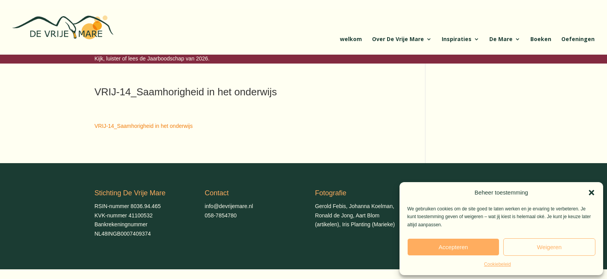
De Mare (501, 39)
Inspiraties (457, 39)
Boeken (540, 39)
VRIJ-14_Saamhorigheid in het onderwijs (143, 126)
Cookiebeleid (497, 264)
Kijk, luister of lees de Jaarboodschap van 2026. (151, 58)
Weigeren (549, 247)
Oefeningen (578, 39)
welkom (351, 39)
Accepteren (453, 247)
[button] (591, 192)
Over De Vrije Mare (398, 39)
